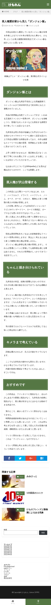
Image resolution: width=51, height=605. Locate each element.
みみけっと (32, 476)
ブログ (15, 12)
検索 (5, 530)
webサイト (8, 568)
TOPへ (38, 602)
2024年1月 (8, 549)
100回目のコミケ (35, 493)
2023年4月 (8, 553)
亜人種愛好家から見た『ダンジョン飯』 (36, 12)
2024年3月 (8, 546)
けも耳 (36, 26)
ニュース (7, 573)
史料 (5, 576)
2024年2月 (8, 548)
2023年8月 (8, 551)
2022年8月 (8, 554)
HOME (6, 12)
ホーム (13, 602)
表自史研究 (8, 578)
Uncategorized (9, 566)
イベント (7, 570)
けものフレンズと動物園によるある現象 (37, 511)
